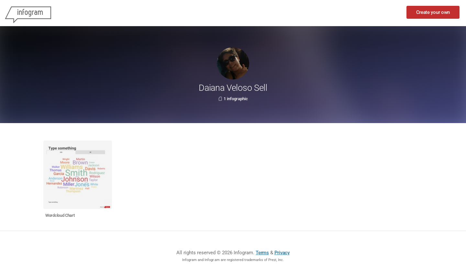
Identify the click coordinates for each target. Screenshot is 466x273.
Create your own (433, 12)
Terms (262, 253)
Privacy (282, 253)
